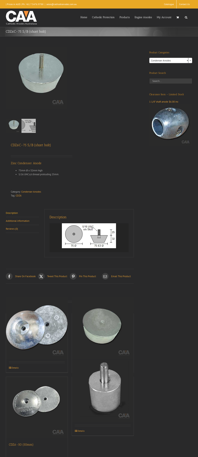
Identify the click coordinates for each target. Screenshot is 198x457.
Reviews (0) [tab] (12, 228)
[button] (186, 17)
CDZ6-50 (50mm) (21, 444)
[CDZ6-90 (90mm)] (37, 328)
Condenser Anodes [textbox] (169, 60)
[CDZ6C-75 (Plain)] (103, 328)
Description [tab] (12, 213)
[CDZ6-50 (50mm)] (37, 407)
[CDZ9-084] (103, 391)
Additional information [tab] (17, 221)
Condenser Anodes (31, 191)
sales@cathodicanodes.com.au (61, 4)
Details (15, 367)
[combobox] (170, 60)
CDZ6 (18, 195)
